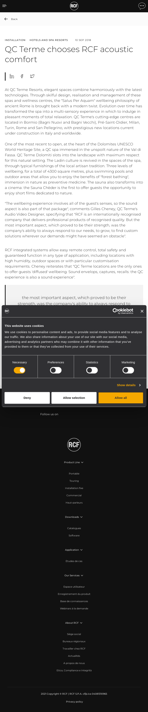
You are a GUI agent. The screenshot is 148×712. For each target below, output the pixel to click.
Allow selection (74, 397)
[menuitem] (74, 473)
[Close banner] (142, 311)
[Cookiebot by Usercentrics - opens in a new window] (115, 311)
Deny (27, 397)
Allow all (121, 397)
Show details (126, 385)
